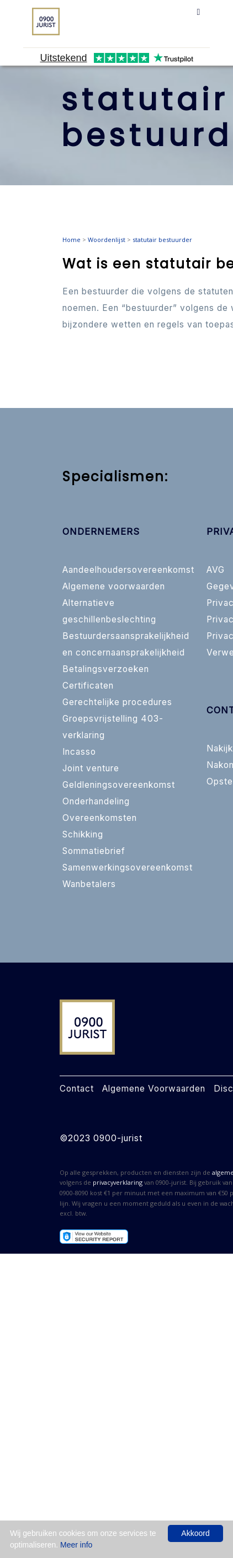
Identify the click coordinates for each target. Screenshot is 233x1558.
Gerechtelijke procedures (117, 702)
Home (71, 239)
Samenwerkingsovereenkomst (127, 867)
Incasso (79, 751)
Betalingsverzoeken (105, 669)
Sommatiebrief (93, 851)
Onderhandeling (96, 801)
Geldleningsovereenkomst (118, 785)
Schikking (82, 834)
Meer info (76, 1544)
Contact (77, 1088)
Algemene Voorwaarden (153, 1088)
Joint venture (90, 768)
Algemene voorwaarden (113, 586)
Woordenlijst (106, 239)
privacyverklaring (117, 1182)
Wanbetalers (89, 884)
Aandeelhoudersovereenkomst (128, 570)
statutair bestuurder (162, 239)
